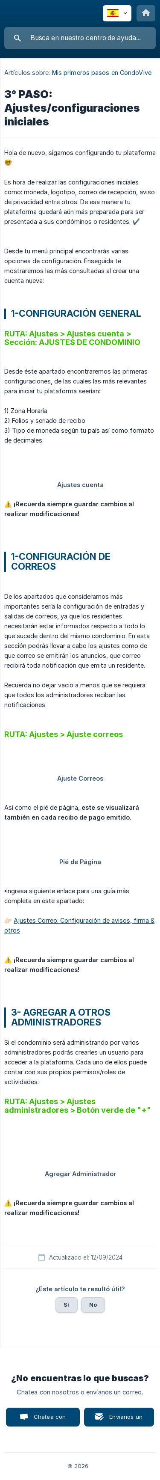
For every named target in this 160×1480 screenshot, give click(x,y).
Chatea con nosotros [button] (48, 1420)
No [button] (93, 1304)
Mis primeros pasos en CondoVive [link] (101, 72)
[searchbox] (80, 38)
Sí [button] (66, 1304)
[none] (117, 13)
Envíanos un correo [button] (126, 1420)
